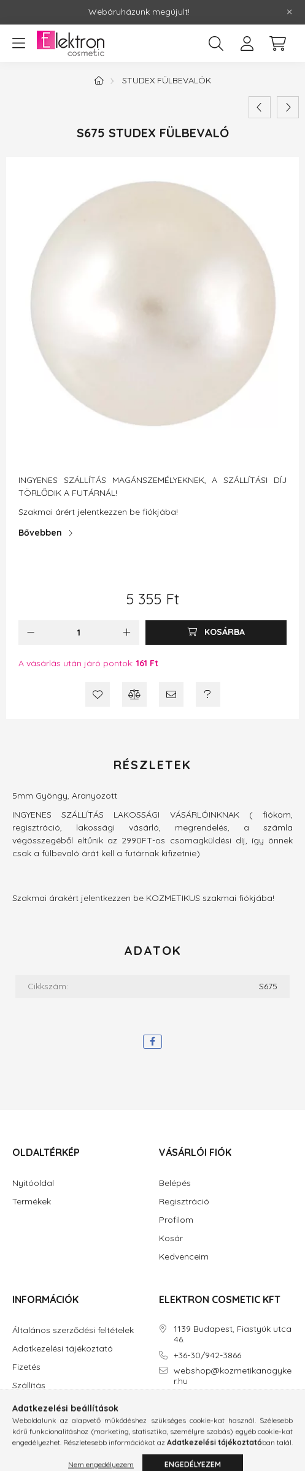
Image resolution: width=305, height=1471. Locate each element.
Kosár (171, 1238)
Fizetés (26, 1367)
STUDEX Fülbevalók (166, 80)
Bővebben (40, 532)
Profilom (176, 1220)
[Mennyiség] (78, 632)
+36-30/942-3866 (207, 1355)
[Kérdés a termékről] (208, 694)
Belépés (175, 1183)
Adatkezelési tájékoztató (62, 1349)
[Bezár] (289, 12)
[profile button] (246, 43)
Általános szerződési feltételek (73, 1330)
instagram (186, 1416)
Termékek (31, 1201)
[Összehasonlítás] (134, 694)
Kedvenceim (184, 1257)
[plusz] (127, 632)
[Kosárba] (216, 632)
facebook (161, 1416)
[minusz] (30, 632)
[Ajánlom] (171, 694)
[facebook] (152, 1042)
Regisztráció (184, 1201)
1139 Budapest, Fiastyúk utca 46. (232, 1334)
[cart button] (277, 43)
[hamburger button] (18, 43)
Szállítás (28, 1385)
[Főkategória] (99, 80)
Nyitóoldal (33, 1183)
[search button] (216, 43)
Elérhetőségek (40, 1404)
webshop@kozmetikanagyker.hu (232, 1376)
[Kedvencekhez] (97, 694)
